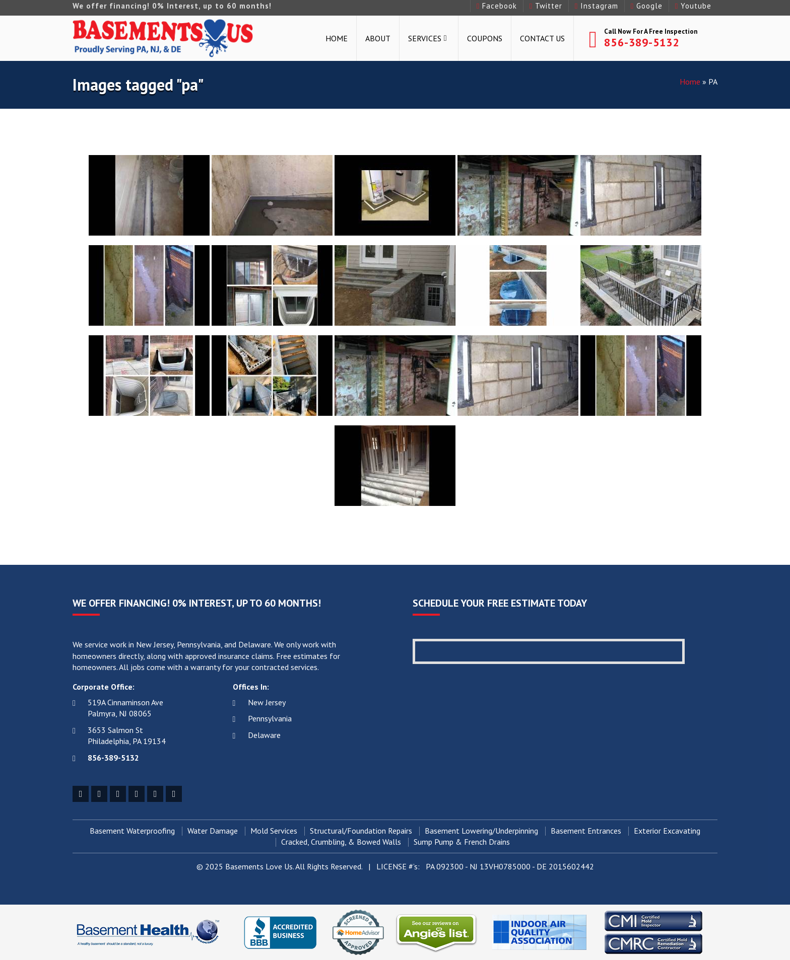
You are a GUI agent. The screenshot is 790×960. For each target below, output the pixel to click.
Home (336, 38)
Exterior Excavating (667, 831)
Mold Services (273, 831)
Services (424, 38)
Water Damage (212, 831)
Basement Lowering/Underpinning (481, 831)
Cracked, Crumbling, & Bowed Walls (341, 842)
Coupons (484, 38)
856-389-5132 (641, 42)
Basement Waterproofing (132, 831)
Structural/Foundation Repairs (361, 831)
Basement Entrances (586, 831)
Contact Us (542, 38)
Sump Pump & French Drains (462, 842)
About (377, 38)
